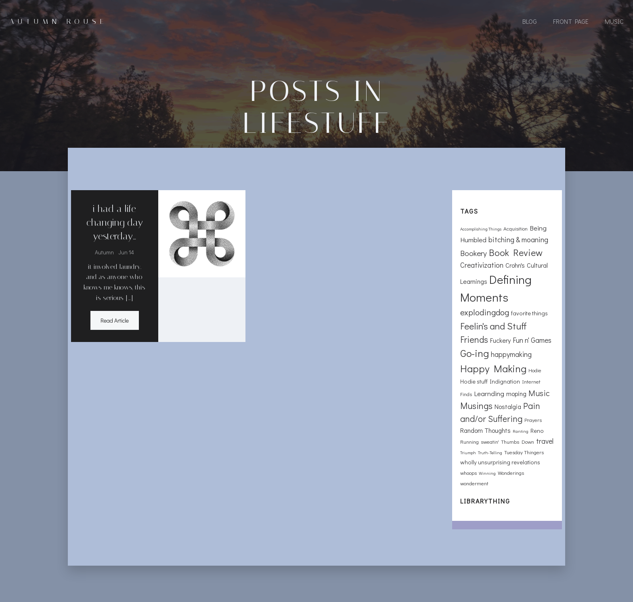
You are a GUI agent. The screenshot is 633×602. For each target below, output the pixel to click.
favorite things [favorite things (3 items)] (529, 313)
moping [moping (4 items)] (516, 393)
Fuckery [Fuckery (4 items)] (500, 340)
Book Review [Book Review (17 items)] (516, 252)
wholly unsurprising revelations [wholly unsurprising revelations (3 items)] (500, 462)
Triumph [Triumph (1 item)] (468, 452)
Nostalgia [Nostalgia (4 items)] (508, 406)
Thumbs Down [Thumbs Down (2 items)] (517, 441)
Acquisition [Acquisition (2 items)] (515, 228)
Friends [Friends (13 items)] (474, 339)
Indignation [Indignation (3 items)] (505, 381)
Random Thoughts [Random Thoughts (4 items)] (485, 430)
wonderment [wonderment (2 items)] (474, 483)
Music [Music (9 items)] (539, 393)
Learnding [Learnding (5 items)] (489, 393)
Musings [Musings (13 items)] (476, 405)
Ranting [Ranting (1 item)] (520, 431)
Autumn (104, 252)
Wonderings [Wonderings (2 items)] (511, 472)
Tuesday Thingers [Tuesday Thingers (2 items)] (524, 452)
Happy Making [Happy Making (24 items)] (493, 368)
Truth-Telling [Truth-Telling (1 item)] (490, 452)
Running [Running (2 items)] (469, 441)
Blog (529, 21)
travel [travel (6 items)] (544, 441)
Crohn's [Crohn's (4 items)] (515, 265)
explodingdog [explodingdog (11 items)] (484, 312)
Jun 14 (126, 252)
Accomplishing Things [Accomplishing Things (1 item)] (480, 229)
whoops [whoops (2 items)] (468, 472)
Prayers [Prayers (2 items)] (533, 419)
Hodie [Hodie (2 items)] (534, 370)
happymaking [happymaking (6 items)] (511, 354)
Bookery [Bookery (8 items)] (473, 253)
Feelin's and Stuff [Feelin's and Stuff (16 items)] (493, 326)
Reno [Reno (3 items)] (537, 430)
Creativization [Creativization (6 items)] (481, 265)
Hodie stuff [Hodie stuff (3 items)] (474, 381)
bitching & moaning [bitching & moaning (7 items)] (518, 239)
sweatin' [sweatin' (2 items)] (490, 441)
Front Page (571, 21)
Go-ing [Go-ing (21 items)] (474, 353)
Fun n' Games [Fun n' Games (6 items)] (532, 340)
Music (614, 21)
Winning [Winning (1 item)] (487, 473)
